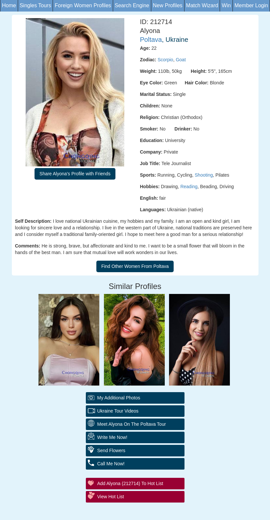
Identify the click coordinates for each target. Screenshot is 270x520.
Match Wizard (202, 5)
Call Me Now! (111, 463)
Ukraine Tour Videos (118, 411)
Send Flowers (111, 450)
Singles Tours (35, 5)
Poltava (151, 39)
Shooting (204, 175)
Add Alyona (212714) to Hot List (130, 483)
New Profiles (168, 5)
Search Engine (132, 5)
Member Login (251, 5)
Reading (188, 186)
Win (226, 5)
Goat (180, 59)
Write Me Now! (112, 437)
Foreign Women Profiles (83, 5)
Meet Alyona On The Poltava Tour (131, 424)
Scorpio (165, 59)
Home (9, 5)
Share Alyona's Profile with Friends (74, 173)
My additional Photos (118, 397)
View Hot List (110, 496)
